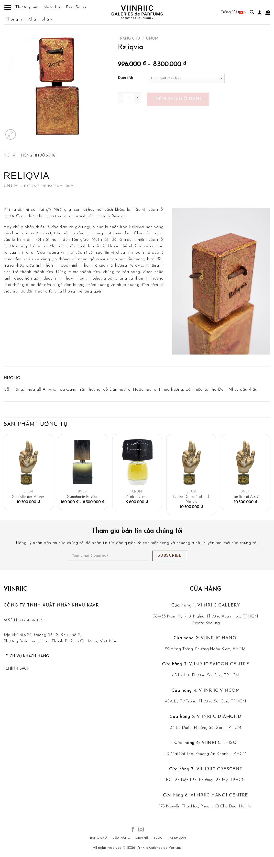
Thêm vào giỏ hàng (178, 99)
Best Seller (76, 7)
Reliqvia (98, 278)
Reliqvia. (136, 265)
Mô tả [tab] (9, 155)
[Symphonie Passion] (82, 462)
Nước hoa (53, 7)
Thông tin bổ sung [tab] (37, 155)
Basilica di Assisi (245, 497)
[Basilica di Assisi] (245, 462)
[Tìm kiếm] (252, 12)
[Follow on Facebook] (133, 830)
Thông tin (15, 19)
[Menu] (8, 7)
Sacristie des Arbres (28, 497)
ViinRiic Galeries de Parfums (158, 848)
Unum (152, 39)
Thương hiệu (27, 7)
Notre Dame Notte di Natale (191, 499)
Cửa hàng (205, 589)
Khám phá (40, 19)
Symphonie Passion (82, 497)
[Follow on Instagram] (141, 830)
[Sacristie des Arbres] (28, 462)
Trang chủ (129, 39)
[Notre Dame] (137, 462)
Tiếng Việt (233, 12)
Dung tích (125, 78)
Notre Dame (136, 497)
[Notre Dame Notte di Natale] (191, 462)
